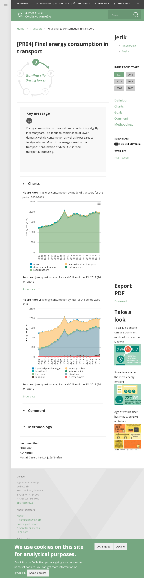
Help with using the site (29, 520)
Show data (28, 289)
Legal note (22, 532)
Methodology (123, 124)
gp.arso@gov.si (25, 502)
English (126, 51)
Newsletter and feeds (28, 528)
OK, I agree (103, 546)
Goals (118, 112)
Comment (121, 118)
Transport (36, 28)
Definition (121, 100)
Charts (119, 106)
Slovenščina (129, 46)
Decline (120, 546)
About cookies (37, 573)
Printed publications (27, 524)
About (20, 516)
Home (20, 28)
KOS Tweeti (121, 157)
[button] (138, 3)
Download (120, 301)
